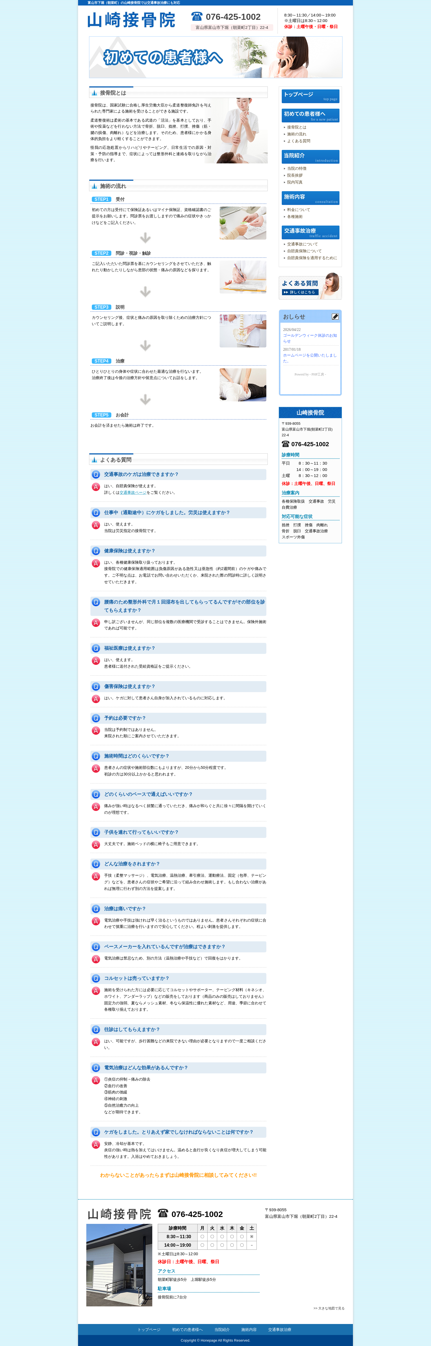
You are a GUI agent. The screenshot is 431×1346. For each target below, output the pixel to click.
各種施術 (295, 216)
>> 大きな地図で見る (329, 1308)
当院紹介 (310, 157)
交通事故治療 (310, 232)
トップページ (310, 96)
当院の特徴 (296, 168)
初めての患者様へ (310, 115)
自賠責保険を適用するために (312, 258)
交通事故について (302, 244)
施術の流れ (296, 134)
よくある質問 (298, 141)
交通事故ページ (133, 492)
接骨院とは (296, 127)
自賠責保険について (304, 251)
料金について (298, 209)
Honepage (209, 1340)
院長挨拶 (295, 175)
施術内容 (310, 198)
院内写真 (295, 182)
